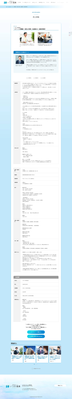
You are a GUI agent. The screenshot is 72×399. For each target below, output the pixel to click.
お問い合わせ (53, 2)
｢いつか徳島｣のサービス (26, 2)
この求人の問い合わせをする (36, 336)
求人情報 (19, 2)
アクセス (47, 2)
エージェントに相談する (36, 332)
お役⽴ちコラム (34, 2)
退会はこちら (60, 385)
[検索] (67, 2)
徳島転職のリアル (42, 2)
